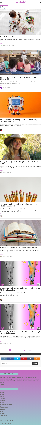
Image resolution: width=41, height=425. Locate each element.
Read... (1, 43)
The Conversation (4, 408)
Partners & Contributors (6, 404)
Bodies (2, 396)
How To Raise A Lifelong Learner (12, 37)
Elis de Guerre (5, 256)
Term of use (3, 423)
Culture (3, 394)
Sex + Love (3, 400)
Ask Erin (3, 409)
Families (2, 402)
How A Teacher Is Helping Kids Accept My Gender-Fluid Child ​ (19, 78)
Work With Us (4, 415)
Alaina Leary (4, 172)
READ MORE (2, 384)
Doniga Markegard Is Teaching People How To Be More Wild (20, 163)
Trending (3, 398)
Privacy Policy (10, 423)
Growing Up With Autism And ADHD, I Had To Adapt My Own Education (20, 289)
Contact (3, 413)
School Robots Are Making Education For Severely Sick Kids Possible (18, 120)
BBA (2, 411)
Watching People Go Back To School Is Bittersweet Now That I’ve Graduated (20, 205)
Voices (2, 393)
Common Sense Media (5, 45)
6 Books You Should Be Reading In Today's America (19, 248)
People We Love (4, 406)
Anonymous (4, 87)
